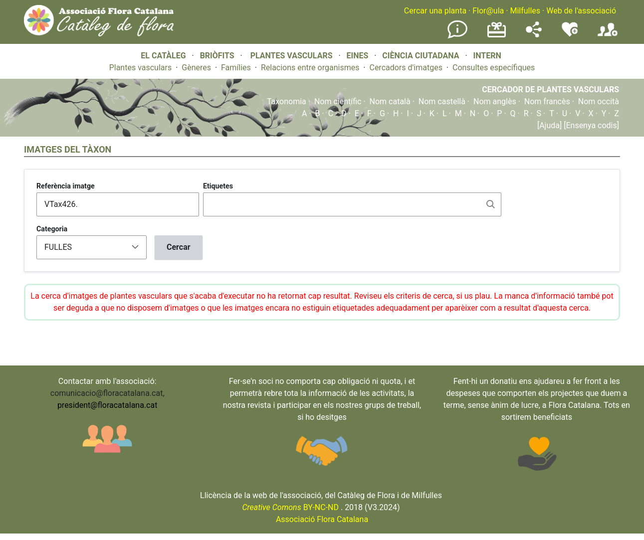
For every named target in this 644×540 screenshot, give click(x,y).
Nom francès (547, 101)
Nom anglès (494, 101)
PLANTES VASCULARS (291, 55)
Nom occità (598, 101)
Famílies (236, 67)
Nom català (390, 101)
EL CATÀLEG (163, 55)
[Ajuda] (549, 125)
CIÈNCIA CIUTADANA (420, 55)
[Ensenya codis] (590, 125)
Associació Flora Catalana (322, 519)
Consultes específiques (493, 67)
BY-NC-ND (290, 507)
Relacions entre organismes (310, 67)
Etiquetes (218, 186)
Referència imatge (65, 186)
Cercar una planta (435, 10)
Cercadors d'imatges (405, 67)
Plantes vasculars (140, 67)
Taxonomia (286, 101)
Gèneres (196, 67)
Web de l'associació (581, 10)
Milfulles (525, 10)
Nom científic (338, 101)
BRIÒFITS (218, 55)
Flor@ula (488, 10)
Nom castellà (442, 101)
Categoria (51, 229)
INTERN (487, 55)
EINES (357, 55)
